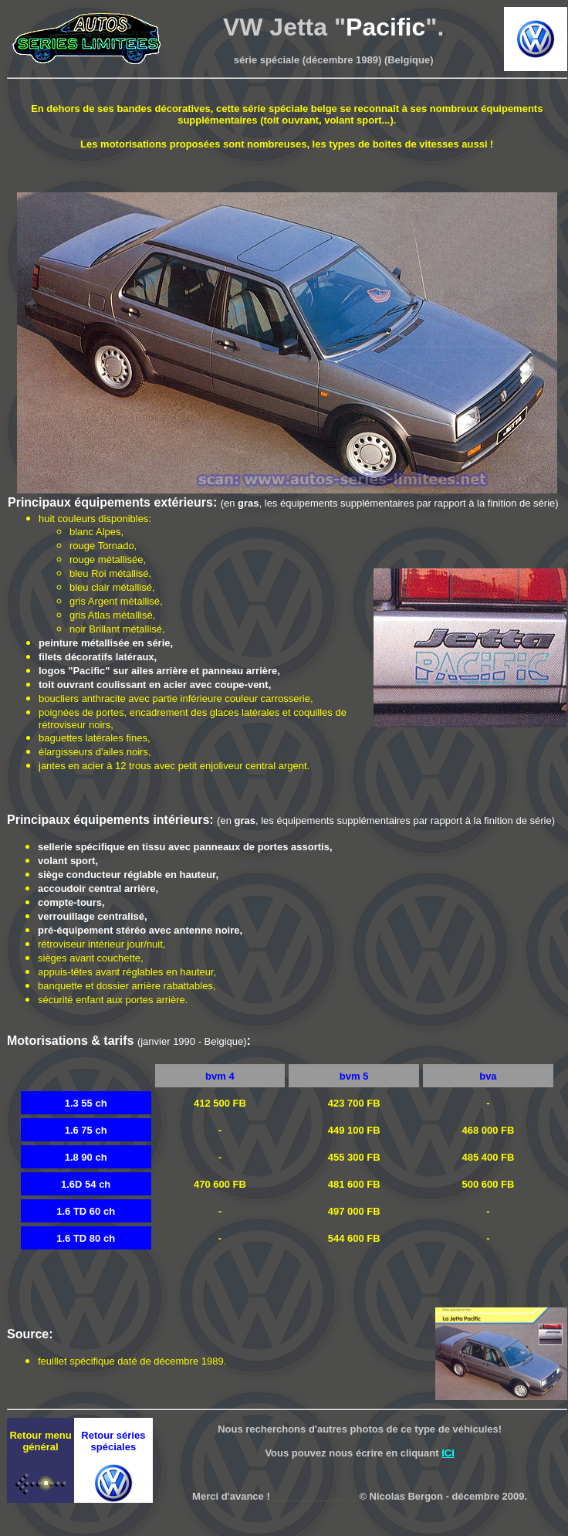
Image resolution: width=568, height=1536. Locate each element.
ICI (448, 1453)
